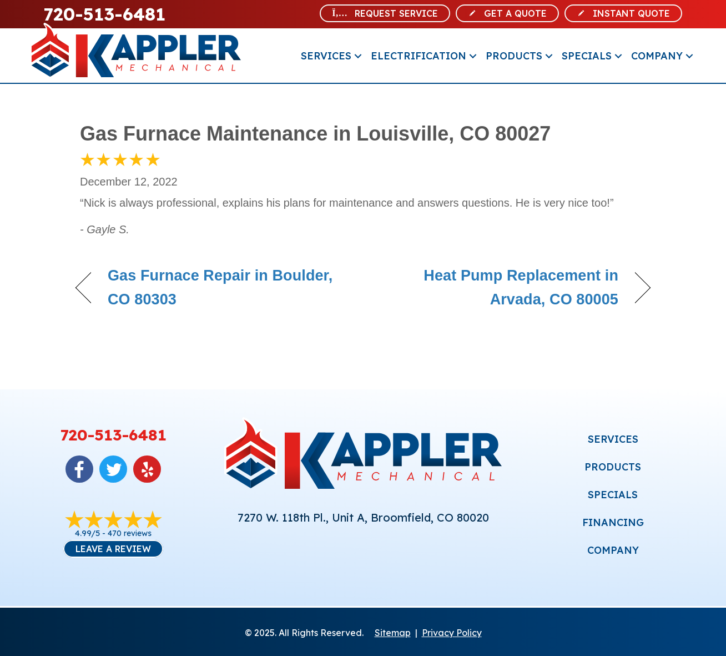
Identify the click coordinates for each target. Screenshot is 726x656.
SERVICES (613, 439)
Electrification (418, 55)
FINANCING (613, 522)
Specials (587, 55)
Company (657, 55)
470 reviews (130, 533)
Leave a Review (113, 548)
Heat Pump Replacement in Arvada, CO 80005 (499, 287)
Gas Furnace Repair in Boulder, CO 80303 (220, 287)
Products (514, 55)
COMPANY (613, 550)
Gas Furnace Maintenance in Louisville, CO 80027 (315, 133)
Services (326, 55)
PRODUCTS (612, 466)
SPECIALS (613, 494)
